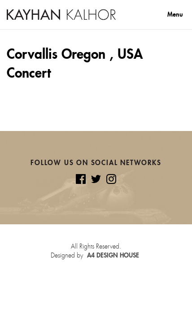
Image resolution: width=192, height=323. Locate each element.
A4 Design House (113, 255)
